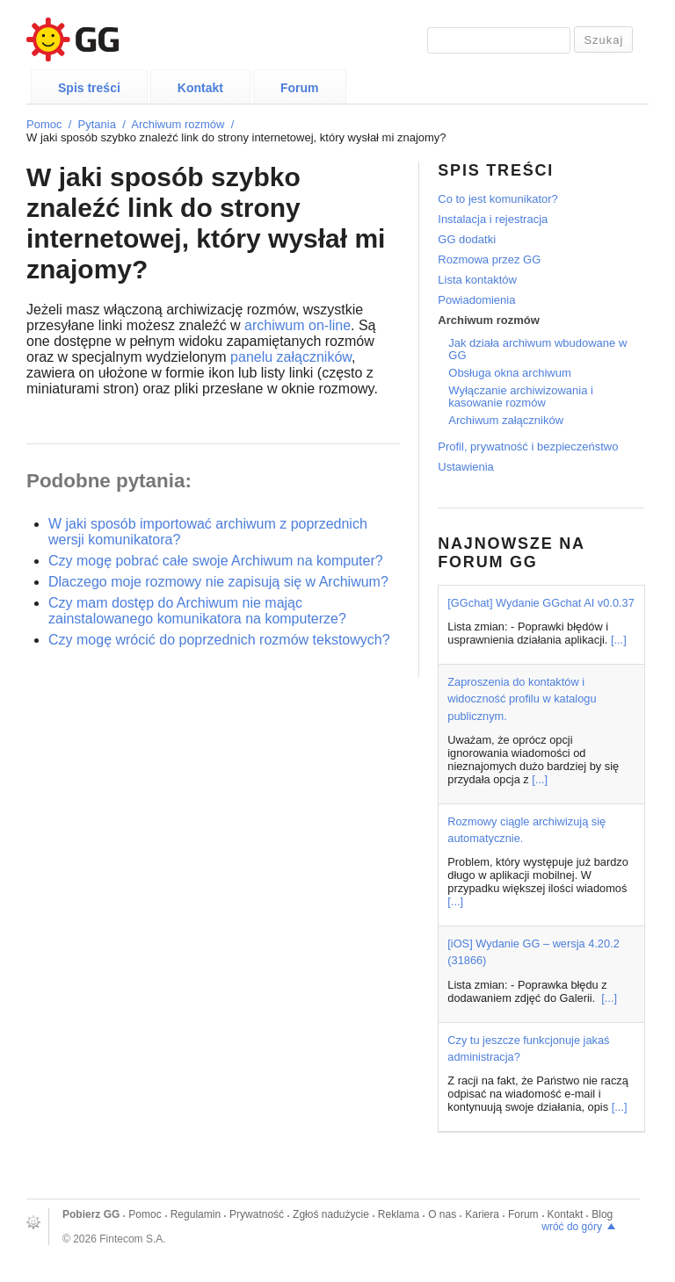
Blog (602, 1214)
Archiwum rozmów (177, 124)
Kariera (482, 1214)
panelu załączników (291, 356)
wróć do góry (571, 1227)
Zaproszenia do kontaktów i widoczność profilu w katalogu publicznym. (521, 698)
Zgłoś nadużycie (331, 1214)
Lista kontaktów (477, 279)
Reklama (398, 1214)
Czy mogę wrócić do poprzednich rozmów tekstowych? (219, 639)
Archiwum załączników (505, 420)
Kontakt (200, 88)
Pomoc (44, 124)
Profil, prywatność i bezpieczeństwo (528, 446)
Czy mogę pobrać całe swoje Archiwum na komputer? (215, 560)
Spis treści (89, 88)
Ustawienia (466, 466)
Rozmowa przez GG (489, 259)
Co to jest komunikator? (498, 198)
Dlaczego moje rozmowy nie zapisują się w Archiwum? (218, 581)
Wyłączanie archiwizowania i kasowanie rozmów (520, 396)
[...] (619, 639)
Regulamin (196, 1214)
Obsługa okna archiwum (509, 372)
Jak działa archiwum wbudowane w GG (537, 349)
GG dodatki (467, 239)
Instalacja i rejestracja (493, 219)
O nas (442, 1214)
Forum (299, 88)
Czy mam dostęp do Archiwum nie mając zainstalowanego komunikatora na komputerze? (197, 610)
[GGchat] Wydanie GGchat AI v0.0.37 (541, 602)
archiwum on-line (297, 325)
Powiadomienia (476, 299)
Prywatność (256, 1214)
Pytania (97, 124)
